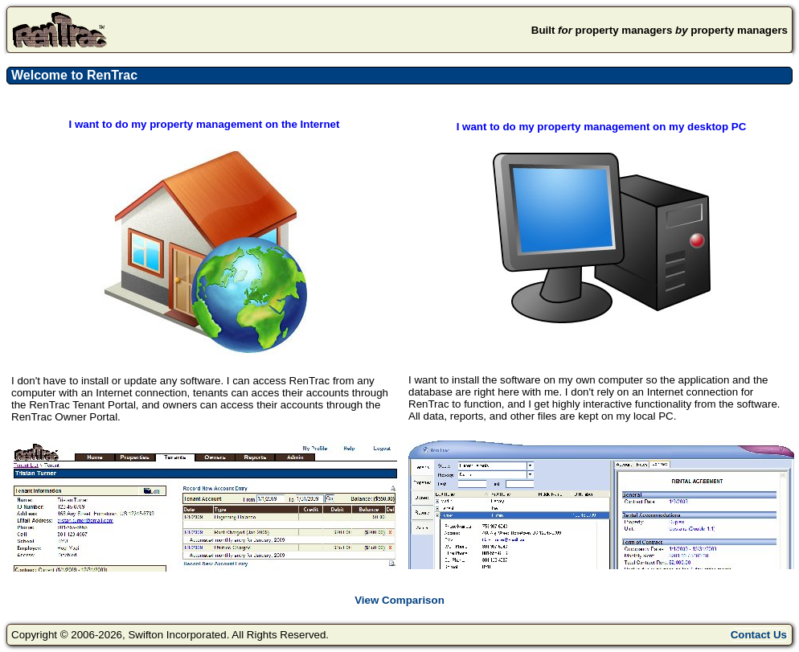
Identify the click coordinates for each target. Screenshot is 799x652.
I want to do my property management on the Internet (204, 124)
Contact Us (759, 635)
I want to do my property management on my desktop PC (602, 127)
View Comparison (399, 600)
